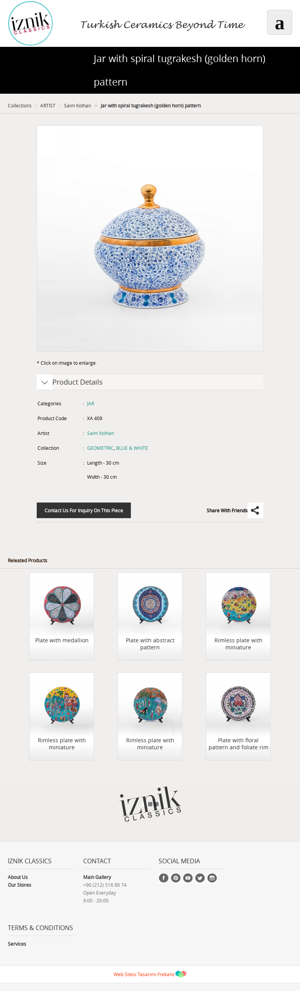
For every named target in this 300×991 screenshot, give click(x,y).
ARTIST (47, 105)
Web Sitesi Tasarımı (135, 974)
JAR (90, 403)
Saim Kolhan (77, 105)
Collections (20, 105)
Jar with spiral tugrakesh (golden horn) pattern (150, 105)
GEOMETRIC (100, 448)
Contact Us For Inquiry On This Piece (84, 510)
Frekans (166, 974)
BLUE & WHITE (132, 448)
